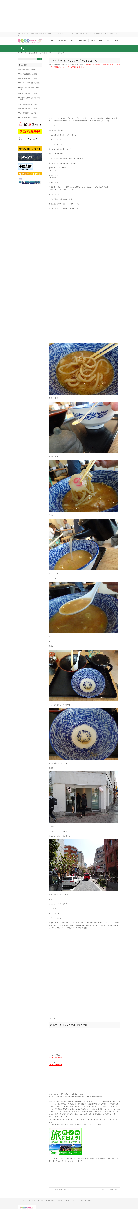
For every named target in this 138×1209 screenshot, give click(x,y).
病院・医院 (51, 1200)
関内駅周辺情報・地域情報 (28, 69)
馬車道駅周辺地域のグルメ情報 (59, 67)
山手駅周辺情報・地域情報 (28, 113)
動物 (67, 1200)
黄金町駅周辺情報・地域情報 (28, 117)
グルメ (41, 1200)
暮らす (75, 1200)
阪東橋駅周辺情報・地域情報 (28, 108)
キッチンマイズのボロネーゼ (111, 1189)
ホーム (22, 1200)
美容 (82, 1200)
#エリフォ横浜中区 (55, 1057)
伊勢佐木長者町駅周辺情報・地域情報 (30, 98)
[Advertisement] (69, 16)
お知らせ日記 (89, 64)
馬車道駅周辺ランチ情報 (99, 64)
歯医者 (60, 1200)
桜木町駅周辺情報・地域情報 (28, 74)
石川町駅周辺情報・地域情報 (28, 93)
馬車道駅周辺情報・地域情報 (76, 67)
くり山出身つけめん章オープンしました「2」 (63, 1189)
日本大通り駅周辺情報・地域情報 (30, 83)
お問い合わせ (91, 1200)
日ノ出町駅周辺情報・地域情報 (29, 104)
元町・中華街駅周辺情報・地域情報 (30, 88)
